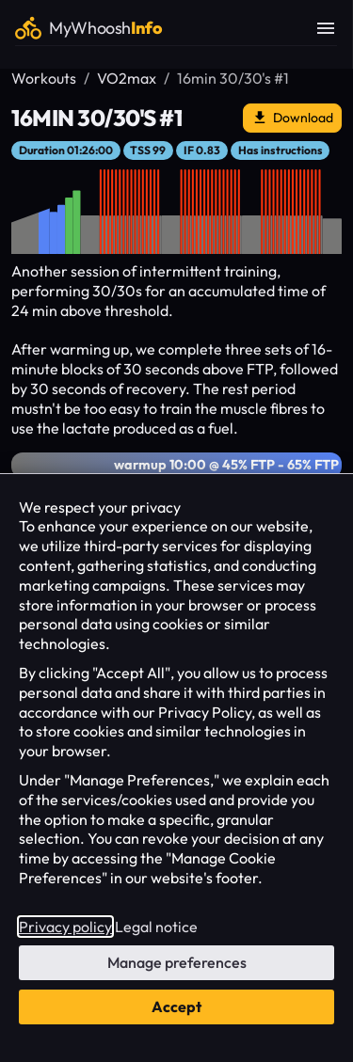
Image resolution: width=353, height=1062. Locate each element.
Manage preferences (177, 962)
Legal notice (156, 926)
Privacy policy (65, 926)
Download (292, 118)
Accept (176, 1006)
